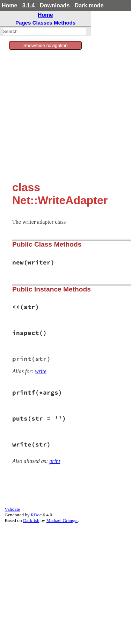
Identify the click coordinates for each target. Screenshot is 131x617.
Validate (12, 509)
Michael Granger (62, 520)
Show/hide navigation (45, 45)
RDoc (36, 514)
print (54, 461)
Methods (64, 23)
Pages (23, 23)
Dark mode (89, 5)
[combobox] (44, 31)
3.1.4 (28, 5)
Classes (42, 23)
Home (9, 5)
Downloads (55, 5)
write (40, 371)
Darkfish (31, 520)
